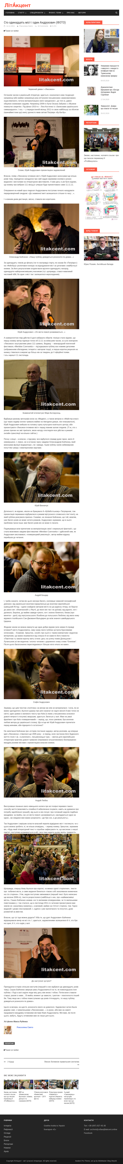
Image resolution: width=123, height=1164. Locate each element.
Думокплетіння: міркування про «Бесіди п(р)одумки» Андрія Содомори (110, 91)
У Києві (10, 1062)
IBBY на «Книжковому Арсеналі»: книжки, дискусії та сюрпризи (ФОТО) (25, 1096)
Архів (6, 1151)
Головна (10, 13)
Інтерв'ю (7, 1126)
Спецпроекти (36, 13)
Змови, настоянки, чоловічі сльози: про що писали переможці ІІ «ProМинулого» (10, 1096)
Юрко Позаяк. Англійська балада (98, 264)
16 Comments (43, 26)
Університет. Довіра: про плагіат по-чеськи (109, 107)
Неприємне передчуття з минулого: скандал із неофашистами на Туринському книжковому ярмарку (110, 71)
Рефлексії (8, 1129)
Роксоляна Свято (26, 26)
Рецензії (7, 1137)
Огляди (7, 1133)
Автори (82, 13)
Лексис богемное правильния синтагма (61, 1062)
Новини (7, 1148)
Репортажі (9, 1043)
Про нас (71, 13)
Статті (21, 13)
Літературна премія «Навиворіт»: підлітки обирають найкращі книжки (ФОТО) (56, 1096)
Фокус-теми (55, 13)
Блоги (6, 1140)
